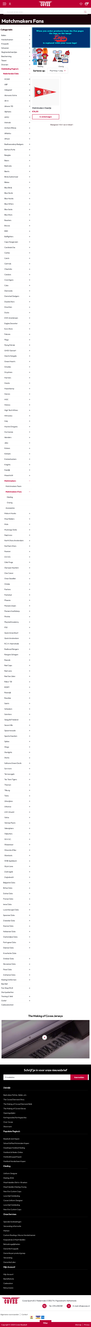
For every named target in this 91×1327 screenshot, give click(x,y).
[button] (45, 116)
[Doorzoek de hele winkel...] (85, 12)
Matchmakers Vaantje (41, 108)
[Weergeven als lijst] (87, 71)
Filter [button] (45, 1323)
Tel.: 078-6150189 (56, 1306)
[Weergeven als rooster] (80, 71)
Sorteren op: (39, 70)
